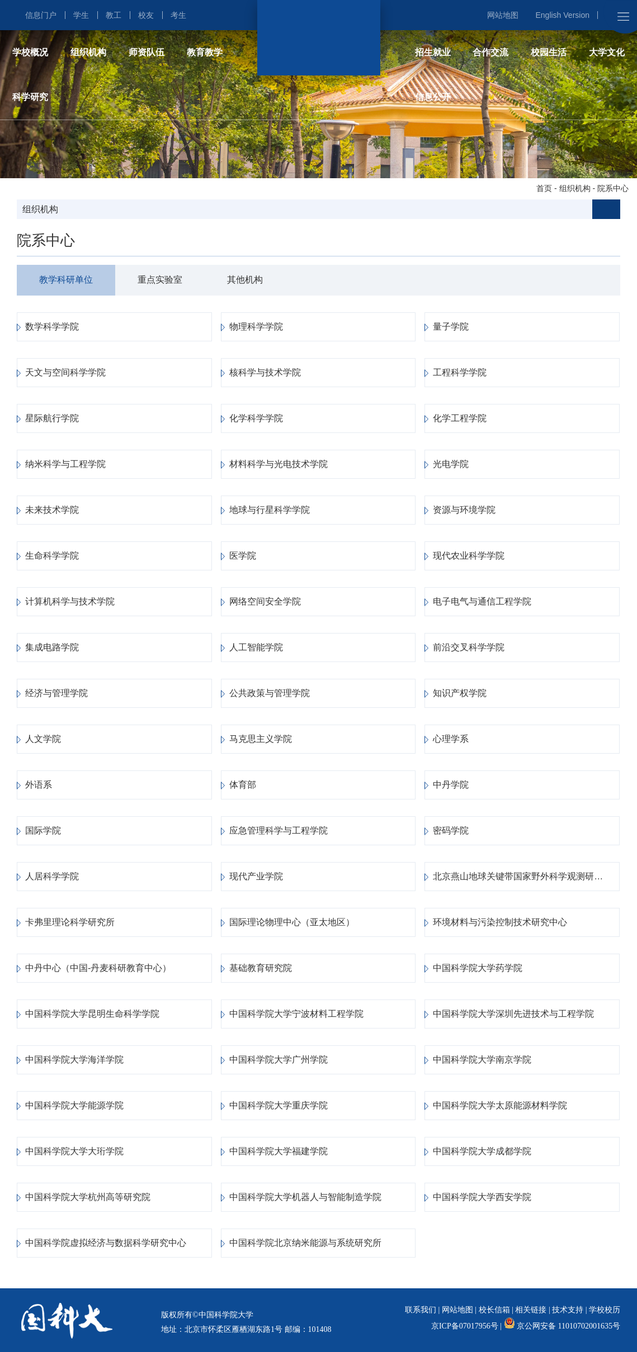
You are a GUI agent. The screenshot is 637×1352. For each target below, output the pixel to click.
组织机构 (88, 52)
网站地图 (502, 15)
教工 (113, 15)
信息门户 (40, 15)
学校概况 (30, 52)
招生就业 (433, 52)
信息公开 (433, 97)
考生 (178, 15)
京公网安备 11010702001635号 (568, 1326)
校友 (146, 15)
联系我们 (420, 1310)
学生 (81, 15)
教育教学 (205, 52)
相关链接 (530, 1310)
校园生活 (549, 52)
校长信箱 (494, 1310)
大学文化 (607, 52)
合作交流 (490, 52)
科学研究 (30, 97)
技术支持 (567, 1310)
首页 (544, 188)
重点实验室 (160, 279)
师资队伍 (146, 52)
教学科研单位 (66, 279)
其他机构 (245, 279)
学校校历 (604, 1310)
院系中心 (613, 188)
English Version (562, 15)
